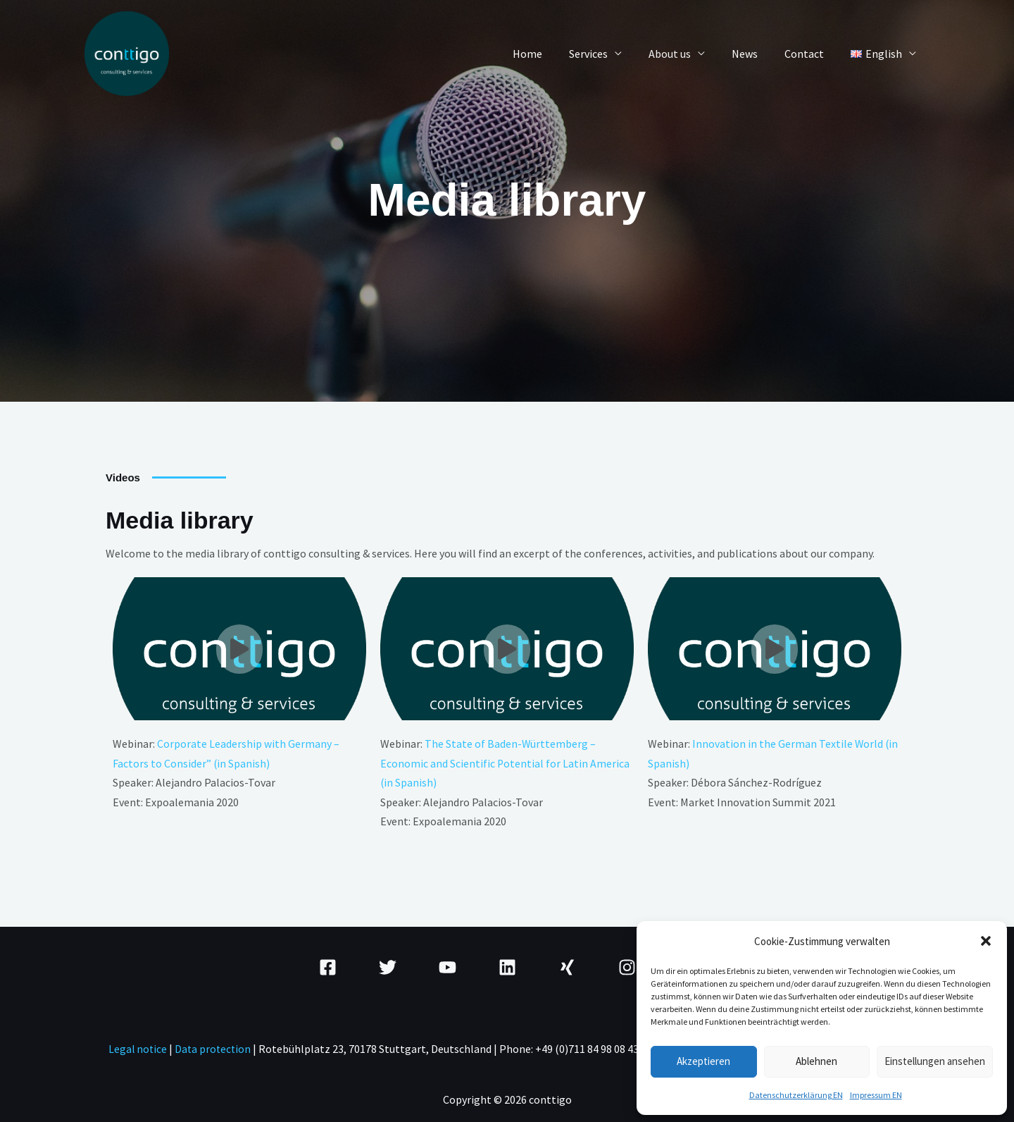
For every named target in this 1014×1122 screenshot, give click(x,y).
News (755, 54)
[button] (986, 941)
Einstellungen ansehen (934, 1061)
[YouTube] (447, 966)
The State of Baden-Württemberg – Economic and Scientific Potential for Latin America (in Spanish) (505, 762)
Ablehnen (816, 1061)
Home (550, 54)
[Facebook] (327, 966)
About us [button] (684, 54)
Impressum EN (876, 1095)
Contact (810, 54)
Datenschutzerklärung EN (796, 1095)
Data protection (215, 1047)
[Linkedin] (507, 966)
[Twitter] (387, 966)
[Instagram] (627, 966)
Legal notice (137, 1047)
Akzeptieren (703, 1061)
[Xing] (567, 966)
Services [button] (607, 54)
